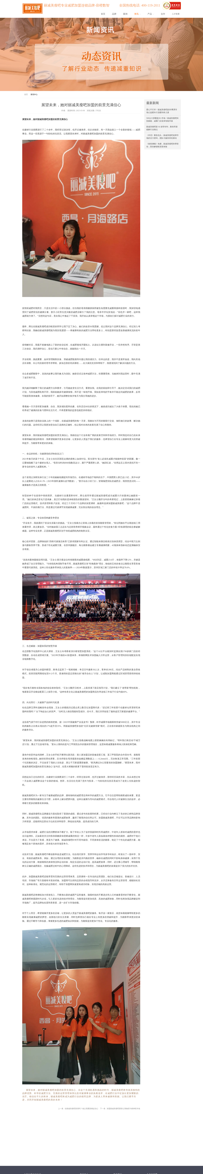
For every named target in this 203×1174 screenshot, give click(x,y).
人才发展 (176, 14)
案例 (125, 14)
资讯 (137, 14)
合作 (163, 14)
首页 (103, 14)
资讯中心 (34, 94)
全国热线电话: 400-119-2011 (140, 5)
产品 (151, 14)
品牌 (114, 14)
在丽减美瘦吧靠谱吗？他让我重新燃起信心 (81, 1109)
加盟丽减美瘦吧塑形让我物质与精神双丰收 (123, 1109)
